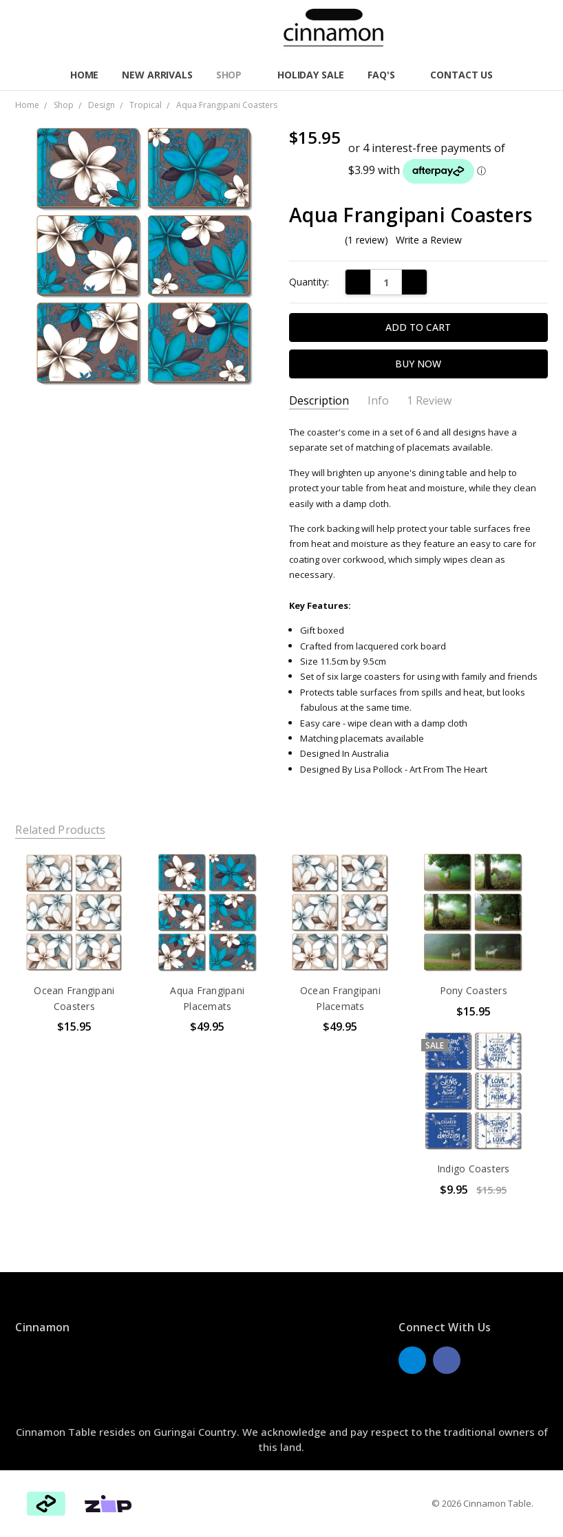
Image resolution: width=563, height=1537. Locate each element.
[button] (108, 1504)
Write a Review (429, 240)
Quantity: (309, 281)
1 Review (429, 401)
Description (319, 401)
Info (378, 401)
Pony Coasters (473, 990)
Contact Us (461, 74)
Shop (235, 74)
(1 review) (366, 240)
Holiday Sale (310, 74)
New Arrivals (157, 74)
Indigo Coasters (473, 1168)
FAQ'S (387, 74)
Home (84, 74)
